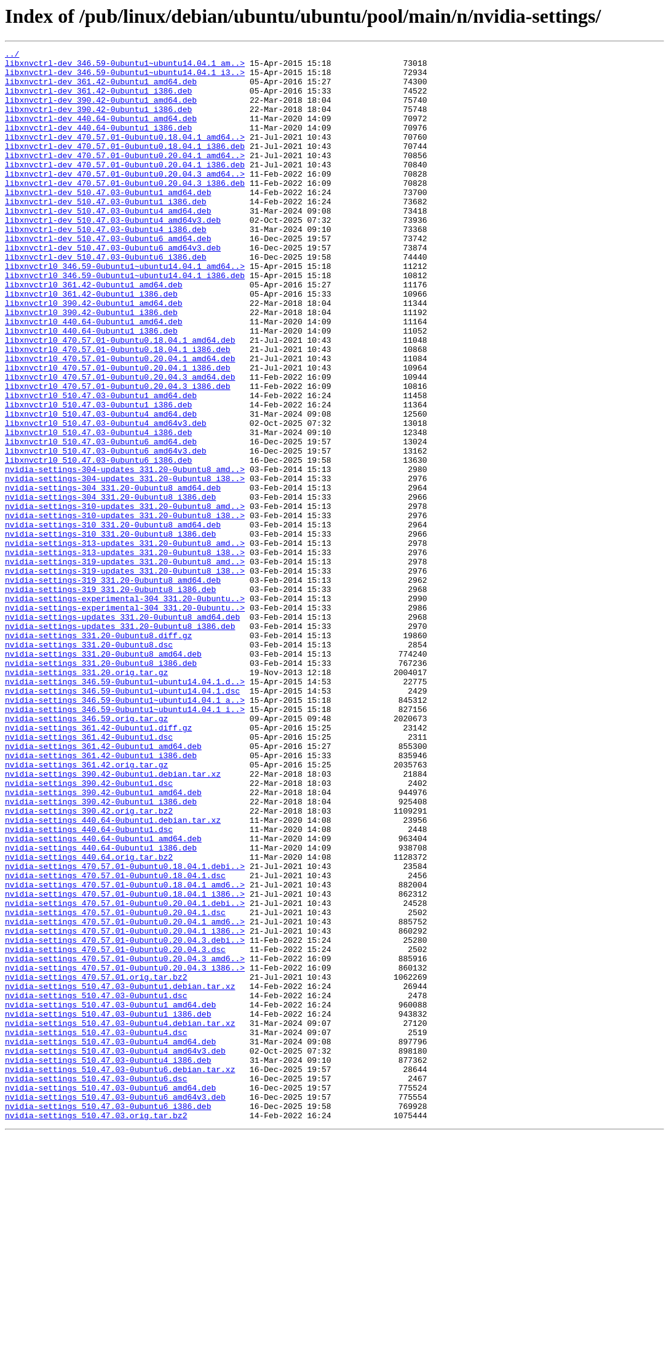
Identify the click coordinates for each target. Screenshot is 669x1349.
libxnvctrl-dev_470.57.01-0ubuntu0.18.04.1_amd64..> (125, 155)
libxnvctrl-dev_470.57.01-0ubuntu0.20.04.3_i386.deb (125, 210)
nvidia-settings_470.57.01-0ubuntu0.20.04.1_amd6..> (125, 1096)
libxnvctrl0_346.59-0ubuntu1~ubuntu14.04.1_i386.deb (125, 321)
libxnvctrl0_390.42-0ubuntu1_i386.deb (91, 365)
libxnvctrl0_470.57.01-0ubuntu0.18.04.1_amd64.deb (120, 398)
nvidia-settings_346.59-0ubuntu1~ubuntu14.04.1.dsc (122, 819)
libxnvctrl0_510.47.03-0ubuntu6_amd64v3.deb (106, 531)
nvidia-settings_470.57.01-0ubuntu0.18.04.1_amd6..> (125, 1052)
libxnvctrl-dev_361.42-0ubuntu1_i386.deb (98, 99)
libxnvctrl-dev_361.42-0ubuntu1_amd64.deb (101, 88)
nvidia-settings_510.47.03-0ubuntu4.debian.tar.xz (120, 1218)
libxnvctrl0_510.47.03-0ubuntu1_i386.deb (98, 476)
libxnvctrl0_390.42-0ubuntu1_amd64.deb (94, 354)
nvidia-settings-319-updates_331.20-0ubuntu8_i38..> (125, 675)
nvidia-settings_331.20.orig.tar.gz (86, 797)
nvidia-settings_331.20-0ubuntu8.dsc (89, 764)
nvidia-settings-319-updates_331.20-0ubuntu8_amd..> (125, 664)
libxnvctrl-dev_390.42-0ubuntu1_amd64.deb (101, 110)
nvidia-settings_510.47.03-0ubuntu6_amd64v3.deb (115, 1307)
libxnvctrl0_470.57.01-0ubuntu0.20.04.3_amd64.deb (120, 443)
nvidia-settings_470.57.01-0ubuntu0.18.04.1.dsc (115, 1041)
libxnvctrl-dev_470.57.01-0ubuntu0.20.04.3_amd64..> (125, 199)
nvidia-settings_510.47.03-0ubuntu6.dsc (96, 1285)
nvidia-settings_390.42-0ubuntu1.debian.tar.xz (113, 919)
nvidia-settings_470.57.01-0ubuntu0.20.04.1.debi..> (125, 1074)
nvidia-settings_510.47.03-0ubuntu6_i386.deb (108, 1318)
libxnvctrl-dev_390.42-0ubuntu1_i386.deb (98, 121)
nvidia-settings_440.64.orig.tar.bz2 (89, 1019)
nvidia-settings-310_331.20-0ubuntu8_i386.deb (110, 631)
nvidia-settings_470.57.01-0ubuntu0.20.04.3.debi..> (125, 1118)
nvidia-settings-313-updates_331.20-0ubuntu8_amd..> (125, 642)
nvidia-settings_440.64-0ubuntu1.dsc (89, 985)
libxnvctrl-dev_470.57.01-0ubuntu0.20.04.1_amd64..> (125, 177)
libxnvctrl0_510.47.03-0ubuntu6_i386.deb (98, 542)
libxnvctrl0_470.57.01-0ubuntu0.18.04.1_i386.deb (118, 409)
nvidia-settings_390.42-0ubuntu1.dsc (89, 930)
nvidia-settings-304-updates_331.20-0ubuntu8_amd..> (125, 553)
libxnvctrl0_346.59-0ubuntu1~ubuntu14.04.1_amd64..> (125, 310)
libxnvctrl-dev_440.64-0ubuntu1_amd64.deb (101, 132)
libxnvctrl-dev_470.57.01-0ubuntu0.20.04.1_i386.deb (125, 188)
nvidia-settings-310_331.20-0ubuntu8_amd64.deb (113, 620)
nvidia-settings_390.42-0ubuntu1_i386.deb (101, 952)
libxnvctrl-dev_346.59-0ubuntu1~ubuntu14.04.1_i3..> (125, 77)
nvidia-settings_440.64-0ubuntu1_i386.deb (101, 1008)
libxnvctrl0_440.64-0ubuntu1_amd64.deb (94, 376)
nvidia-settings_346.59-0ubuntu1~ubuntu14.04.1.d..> (125, 808)
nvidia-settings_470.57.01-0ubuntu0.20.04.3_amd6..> (125, 1141)
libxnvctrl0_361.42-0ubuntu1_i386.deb (91, 343)
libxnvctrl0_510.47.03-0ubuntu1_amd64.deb (101, 465)
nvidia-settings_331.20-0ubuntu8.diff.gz (98, 753)
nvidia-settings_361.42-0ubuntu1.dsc (89, 875)
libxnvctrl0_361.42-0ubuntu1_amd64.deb (94, 332)
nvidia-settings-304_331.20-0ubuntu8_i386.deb (110, 587)
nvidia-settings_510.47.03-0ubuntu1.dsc (96, 1185)
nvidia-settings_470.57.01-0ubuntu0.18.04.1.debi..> (125, 1030)
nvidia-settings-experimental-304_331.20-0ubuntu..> (125, 709)
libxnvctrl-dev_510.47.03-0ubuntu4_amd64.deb (108, 243)
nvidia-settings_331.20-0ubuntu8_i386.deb (101, 786)
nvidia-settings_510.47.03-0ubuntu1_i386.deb (108, 1207)
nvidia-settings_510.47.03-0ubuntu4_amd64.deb (110, 1240)
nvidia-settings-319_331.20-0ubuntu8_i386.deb (110, 697)
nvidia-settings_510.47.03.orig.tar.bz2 (96, 1329)
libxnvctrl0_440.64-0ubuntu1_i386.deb (91, 387)
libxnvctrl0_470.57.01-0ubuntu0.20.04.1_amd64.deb (120, 420)
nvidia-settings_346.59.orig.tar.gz (86, 853)
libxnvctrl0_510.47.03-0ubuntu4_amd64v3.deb (106, 498)
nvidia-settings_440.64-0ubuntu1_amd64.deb (103, 997)
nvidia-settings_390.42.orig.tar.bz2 (89, 963)
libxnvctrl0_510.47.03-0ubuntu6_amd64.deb (101, 520)
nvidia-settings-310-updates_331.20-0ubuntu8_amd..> (125, 598)
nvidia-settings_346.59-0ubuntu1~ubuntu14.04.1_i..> (125, 841)
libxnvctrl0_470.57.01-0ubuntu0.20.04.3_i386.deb (118, 454)
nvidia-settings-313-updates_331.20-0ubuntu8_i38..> (125, 653)
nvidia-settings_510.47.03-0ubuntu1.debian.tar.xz (120, 1174)
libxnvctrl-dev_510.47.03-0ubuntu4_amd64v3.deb (113, 254)
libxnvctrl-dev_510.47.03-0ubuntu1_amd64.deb (108, 221)
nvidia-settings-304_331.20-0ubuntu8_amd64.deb (113, 576)
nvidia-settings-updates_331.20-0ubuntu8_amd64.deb (122, 731)
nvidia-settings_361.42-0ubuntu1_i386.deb (101, 897)
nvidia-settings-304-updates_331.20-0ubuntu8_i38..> (125, 564)
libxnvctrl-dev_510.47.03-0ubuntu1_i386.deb (106, 232)
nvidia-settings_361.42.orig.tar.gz (86, 908)
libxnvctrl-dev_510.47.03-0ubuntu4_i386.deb (106, 265)
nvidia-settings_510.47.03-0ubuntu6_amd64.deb (110, 1296)
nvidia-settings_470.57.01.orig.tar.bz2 (96, 1163)
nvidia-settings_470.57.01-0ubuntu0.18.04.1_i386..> (125, 1063)
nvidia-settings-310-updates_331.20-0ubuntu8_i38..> (125, 609)
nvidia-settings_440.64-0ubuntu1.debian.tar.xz (113, 974)
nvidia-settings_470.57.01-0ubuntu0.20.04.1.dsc (115, 1085)
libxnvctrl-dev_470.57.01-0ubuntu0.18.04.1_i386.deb (125, 166)
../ (12, 55)
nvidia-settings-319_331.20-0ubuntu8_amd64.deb (113, 686)
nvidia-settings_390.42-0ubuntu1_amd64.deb (103, 941)
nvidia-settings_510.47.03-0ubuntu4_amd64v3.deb (115, 1251)
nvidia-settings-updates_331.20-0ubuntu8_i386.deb (120, 742)
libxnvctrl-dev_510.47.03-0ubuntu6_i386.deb (106, 299)
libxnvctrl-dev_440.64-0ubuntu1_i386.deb (98, 144)
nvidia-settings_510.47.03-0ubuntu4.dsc (96, 1229)
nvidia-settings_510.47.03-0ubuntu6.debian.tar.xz (120, 1273)
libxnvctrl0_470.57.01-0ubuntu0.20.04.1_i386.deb (118, 432)
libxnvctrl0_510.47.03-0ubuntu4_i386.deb (98, 509)
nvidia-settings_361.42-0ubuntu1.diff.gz (98, 864)
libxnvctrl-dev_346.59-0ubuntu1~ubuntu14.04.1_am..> (125, 66)
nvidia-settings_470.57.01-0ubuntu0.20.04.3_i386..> (125, 1152)
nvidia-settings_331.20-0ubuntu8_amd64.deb (103, 775)
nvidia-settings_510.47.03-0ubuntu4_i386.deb (108, 1262)
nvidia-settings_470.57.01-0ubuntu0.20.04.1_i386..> (125, 1107)
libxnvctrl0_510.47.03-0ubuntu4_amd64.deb (101, 487)
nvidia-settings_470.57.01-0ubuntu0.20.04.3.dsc (115, 1129)
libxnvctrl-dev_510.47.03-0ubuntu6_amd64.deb (108, 276)
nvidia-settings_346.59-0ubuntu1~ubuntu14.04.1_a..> (125, 830)
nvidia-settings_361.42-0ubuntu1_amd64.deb (103, 886)
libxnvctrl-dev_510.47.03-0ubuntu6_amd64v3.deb (113, 288)
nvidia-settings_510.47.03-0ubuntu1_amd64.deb (110, 1196)
